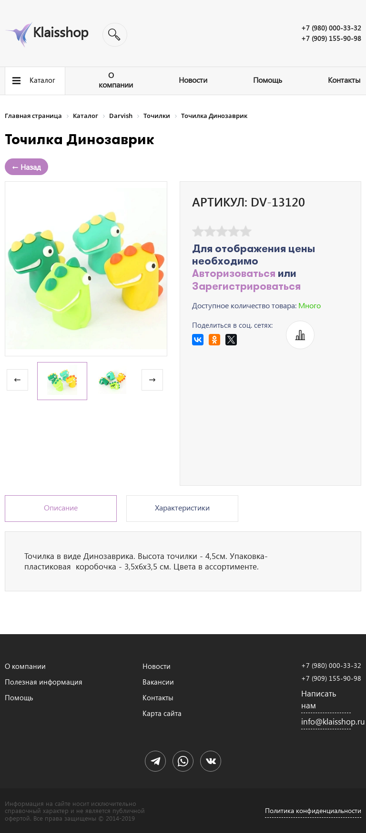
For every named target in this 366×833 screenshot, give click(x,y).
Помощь (267, 80)
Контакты (344, 80)
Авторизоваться (233, 274)
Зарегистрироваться (246, 287)
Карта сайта (162, 713)
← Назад (26, 167)
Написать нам (318, 699)
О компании (116, 79)
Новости (193, 80)
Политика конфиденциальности (313, 810)
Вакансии (158, 681)
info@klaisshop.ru (326, 721)
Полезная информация (43, 681)
